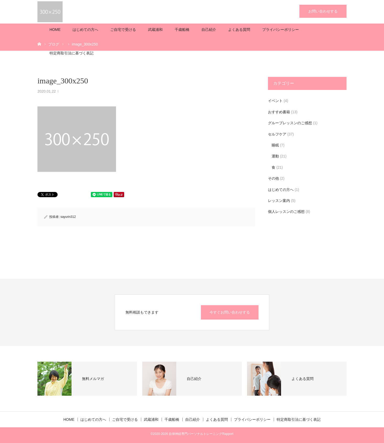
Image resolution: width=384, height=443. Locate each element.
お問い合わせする (323, 11)
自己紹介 (208, 29)
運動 (275, 156)
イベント (275, 101)
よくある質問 (239, 29)
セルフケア (277, 134)
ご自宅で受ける (123, 29)
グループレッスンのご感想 (290, 123)
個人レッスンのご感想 (286, 211)
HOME (55, 29)
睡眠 (275, 145)
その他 (273, 178)
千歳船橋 (182, 29)
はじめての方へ (85, 29)
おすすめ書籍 (279, 112)
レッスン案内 (279, 200)
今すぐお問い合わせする (230, 312)
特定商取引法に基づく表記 (72, 53)
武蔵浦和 (155, 29)
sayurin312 (68, 217)
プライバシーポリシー (280, 29)
